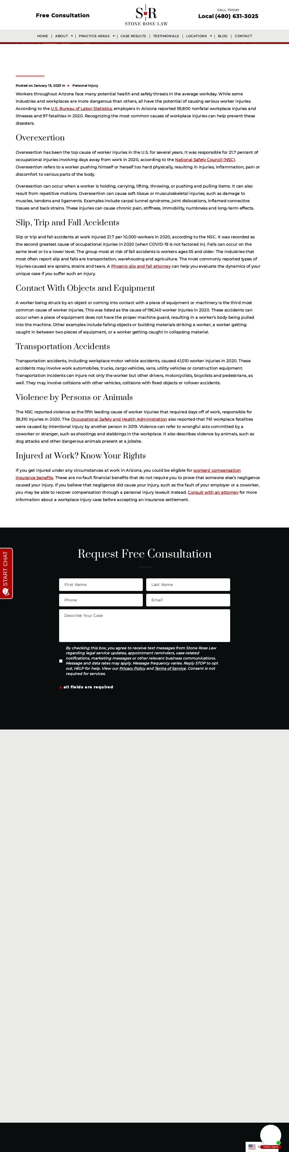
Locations (196, 36)
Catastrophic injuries (138, 835)
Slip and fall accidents (218, 856)
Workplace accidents (139, 813)
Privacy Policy (132, 668)
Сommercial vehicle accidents (227, 813)
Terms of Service (170, 668)
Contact (243, 36)
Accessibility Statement (186, 1146)
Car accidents (131, 802)
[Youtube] (158, 1113)
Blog (223, 36)
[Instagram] (137, 1113)
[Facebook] (128, 1113)
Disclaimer (118, 1146)
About (61, 36)
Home (42, 36)
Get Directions (83, 1063)
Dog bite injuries (213, 802)
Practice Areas (94, 36)
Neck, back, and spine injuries (147, 845)
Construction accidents (141, 824)
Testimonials (166, 36)
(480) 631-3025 (236, 16)
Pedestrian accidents (218, 845)
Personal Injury (85, 85)
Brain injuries (130, 856)
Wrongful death (133, 867)
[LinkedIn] (147, 1113)
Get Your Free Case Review (153, 885)
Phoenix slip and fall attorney (141, 266)
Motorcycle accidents (218, 824)
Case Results (133, 36)
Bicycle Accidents (214, 835)
